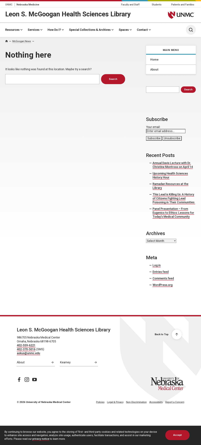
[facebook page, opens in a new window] (19, 379)
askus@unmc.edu (28, 353)
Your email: (153, 127)
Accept (177, 435)
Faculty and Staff (130, 4)
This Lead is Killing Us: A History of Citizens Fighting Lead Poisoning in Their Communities (174, 198)
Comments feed (163, 278)
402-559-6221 (26, 345)
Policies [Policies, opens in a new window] (100, 402)
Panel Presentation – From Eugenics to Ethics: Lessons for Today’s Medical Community (173, 212)
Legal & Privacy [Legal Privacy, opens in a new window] (115, 402)
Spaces (124, 29)
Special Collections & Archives (90, 29)
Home (154, 59)
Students (156, 4)
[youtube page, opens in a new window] (34, 379)
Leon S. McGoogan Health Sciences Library (68, 14)
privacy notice (40, 438)
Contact (142, 29)
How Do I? (54, 29)
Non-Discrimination (136, 402)
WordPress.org (163, 285)
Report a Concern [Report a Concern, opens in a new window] (174, 402)
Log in (157, 265)
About (154, 69)
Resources (12, 29)
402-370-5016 (26, 349)
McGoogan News (21, 41)
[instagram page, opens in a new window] (27, 379)
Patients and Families (182, 4)
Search (188, 89)
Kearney (65, 362)
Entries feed (161, 271)
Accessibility (156, 402)
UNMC (8, 4)
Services (33, 29)
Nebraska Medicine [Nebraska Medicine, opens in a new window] (28, 4)
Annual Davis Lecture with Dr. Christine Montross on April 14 (173, 165)
